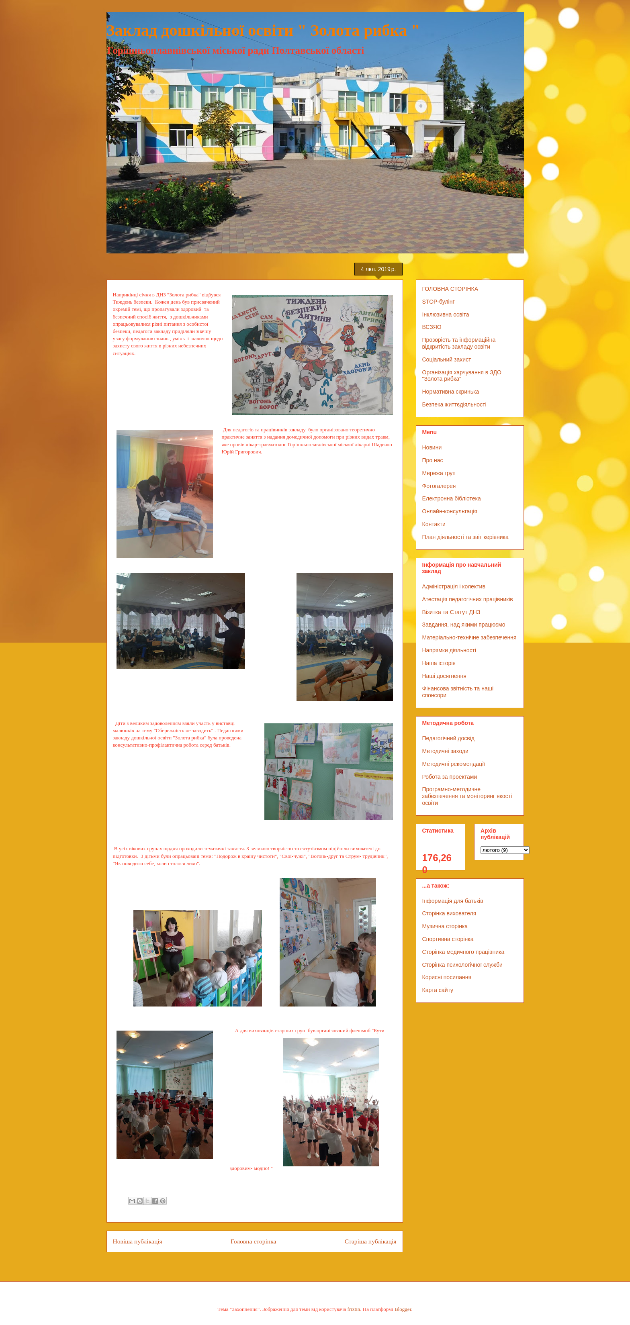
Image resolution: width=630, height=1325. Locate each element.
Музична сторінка (445, 926)
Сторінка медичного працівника (463, 952)
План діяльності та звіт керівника (465, 537)
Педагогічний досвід (448, 738)
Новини (432, 447)
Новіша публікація (137, 1241)
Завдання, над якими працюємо (463, 624)
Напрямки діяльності (449, 650)
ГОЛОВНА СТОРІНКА (450, 289)
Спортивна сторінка (448, 939)
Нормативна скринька (450, 391)
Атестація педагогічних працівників (467, 599)
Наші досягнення (444, 676)
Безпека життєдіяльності (454, 404)
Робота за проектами (449, 777)
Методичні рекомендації (453, 764)
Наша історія (439, 663)
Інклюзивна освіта (445, 314)
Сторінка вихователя (449, 913)
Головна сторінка (253, 1241)
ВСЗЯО (432, 327)
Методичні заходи (445, 751)
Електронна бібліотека (451, 498)
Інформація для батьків (452, 901)
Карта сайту (438, 990)
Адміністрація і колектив (453, 586)
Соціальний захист (446, 359)
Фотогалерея (439, 486)
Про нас (432, 460)
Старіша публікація (371, 1241)
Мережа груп (439, 473)
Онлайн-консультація (449, 511)
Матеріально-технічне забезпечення (469, 637)
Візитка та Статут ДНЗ (451, 612)
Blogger (403, 1309)
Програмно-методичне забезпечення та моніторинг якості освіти (467, 796)
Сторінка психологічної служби (462, 965)
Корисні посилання (446, 977)
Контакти (434, 524)
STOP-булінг (438, 301)
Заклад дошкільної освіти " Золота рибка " (263, 30)
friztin (354, 1309)
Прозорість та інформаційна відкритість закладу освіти (459, 343)
